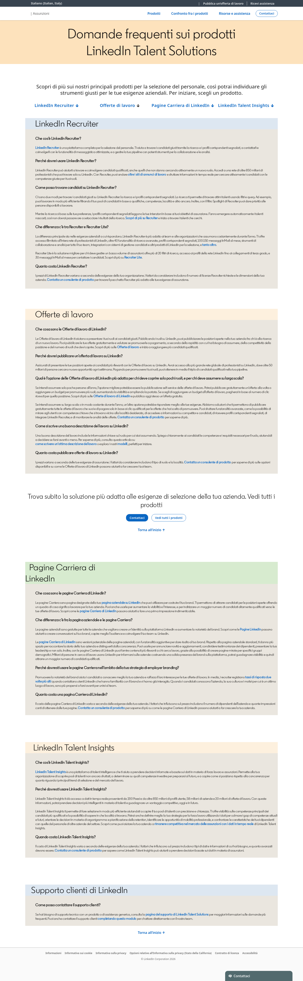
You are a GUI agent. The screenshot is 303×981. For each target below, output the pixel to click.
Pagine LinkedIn (250, 629)
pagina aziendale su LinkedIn (121, 603)
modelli (123, 444)
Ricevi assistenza (262, 3)
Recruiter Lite (133, 257)
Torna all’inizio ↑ (151, 530)
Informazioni (53, 953)
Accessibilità (250, 953)
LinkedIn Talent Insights (246, 105)
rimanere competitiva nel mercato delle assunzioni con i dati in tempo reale (204, 824)
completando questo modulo (117, 919)
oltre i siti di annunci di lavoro (147, 174)
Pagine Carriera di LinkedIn (183, 105)
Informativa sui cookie (78, 953)
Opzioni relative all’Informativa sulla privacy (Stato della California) (171, 953)
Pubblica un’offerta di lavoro (225, 3)
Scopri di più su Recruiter (141, 218)
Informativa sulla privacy (111, 953)
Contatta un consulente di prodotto (70, 280)
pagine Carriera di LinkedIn (98, 611)
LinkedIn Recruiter (57, 105)
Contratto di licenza (227, 953)
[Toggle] (285, 976)
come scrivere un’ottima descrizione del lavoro (66, 444)
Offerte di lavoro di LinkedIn (111, 396)
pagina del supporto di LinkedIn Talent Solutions (177, 914)
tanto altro (209, 245)
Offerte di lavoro (117, 105)
